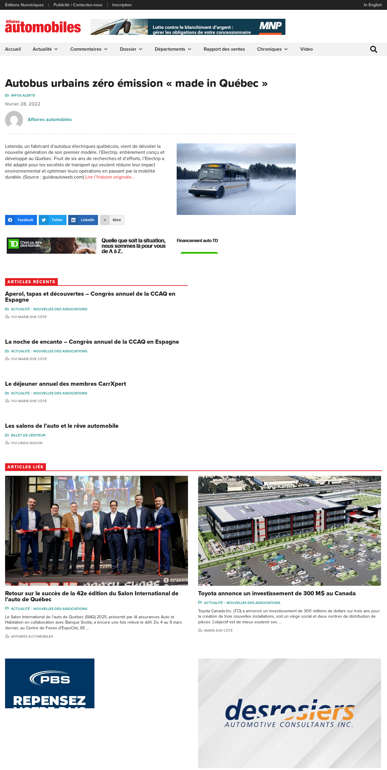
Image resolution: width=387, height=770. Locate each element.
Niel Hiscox (306, 680)
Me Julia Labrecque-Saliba (359, 700)
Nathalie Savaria (355, 711)
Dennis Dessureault (359, 729)
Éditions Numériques (25, 5)
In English (372, 4)
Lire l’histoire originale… (92, 204)
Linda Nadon (321, 281)
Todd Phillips (307, 707)
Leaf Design (369, 762)
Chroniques (273, 49)
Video (307, 49)
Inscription (123, 5)
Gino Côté (305, 671)
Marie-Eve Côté (323, 125)
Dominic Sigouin (311, 725)
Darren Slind (307, 735)
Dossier (132, 49)
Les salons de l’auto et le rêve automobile (336, 261)
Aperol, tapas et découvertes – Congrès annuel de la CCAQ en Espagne (338, 102)
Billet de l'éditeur (319, 273)
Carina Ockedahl (311, 698)
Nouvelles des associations (351, 118)
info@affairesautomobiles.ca (38, 673)
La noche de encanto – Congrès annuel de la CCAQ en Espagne (334, 158)
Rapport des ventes (225, 49)
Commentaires (90, 49)
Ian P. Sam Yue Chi (358, 689)
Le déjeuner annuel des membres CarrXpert (328, 211)
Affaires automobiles (51, 134)
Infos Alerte (24, 110)
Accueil (14, 49)
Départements (174, 49)
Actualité (46, 49)
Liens (108, 689)
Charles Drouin (355, 720)
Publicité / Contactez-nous (79, 5)
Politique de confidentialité (30, 762)
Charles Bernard (356, 680)
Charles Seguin (310, 717)
